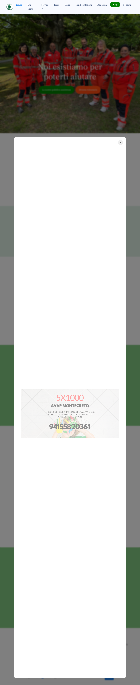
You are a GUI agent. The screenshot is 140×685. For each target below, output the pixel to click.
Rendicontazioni (84, 5)
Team (56, 5)
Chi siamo (30, 7)
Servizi (44, 5)
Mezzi (67, 5)
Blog (115, 4)
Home (19, 5)
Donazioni (102, 5)
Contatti (127, 5)
